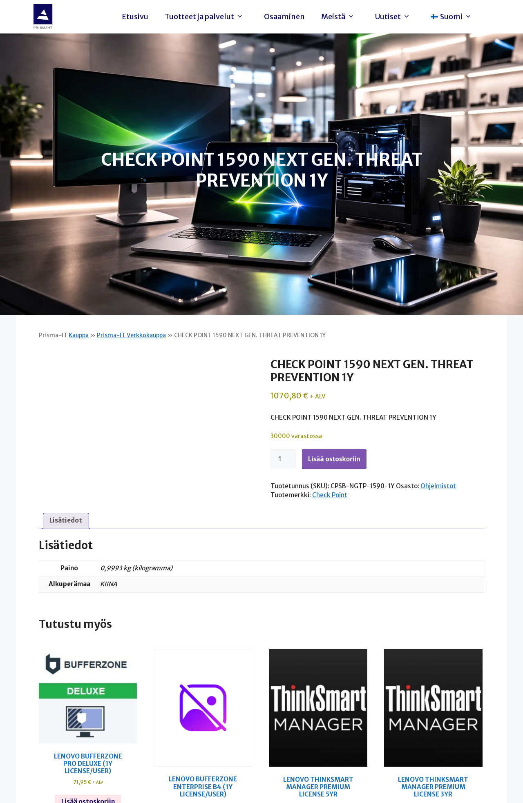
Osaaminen (284, 16)
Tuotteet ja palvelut (206, 17)
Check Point (329, 495)
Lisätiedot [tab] (65, 520)
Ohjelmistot (438, 486)
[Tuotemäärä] (283, 459)
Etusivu (135, 16)
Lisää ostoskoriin (334, 459)
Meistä (340, 17)
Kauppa (79, 335)
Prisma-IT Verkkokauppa (131, 335)
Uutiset (394, 17)
